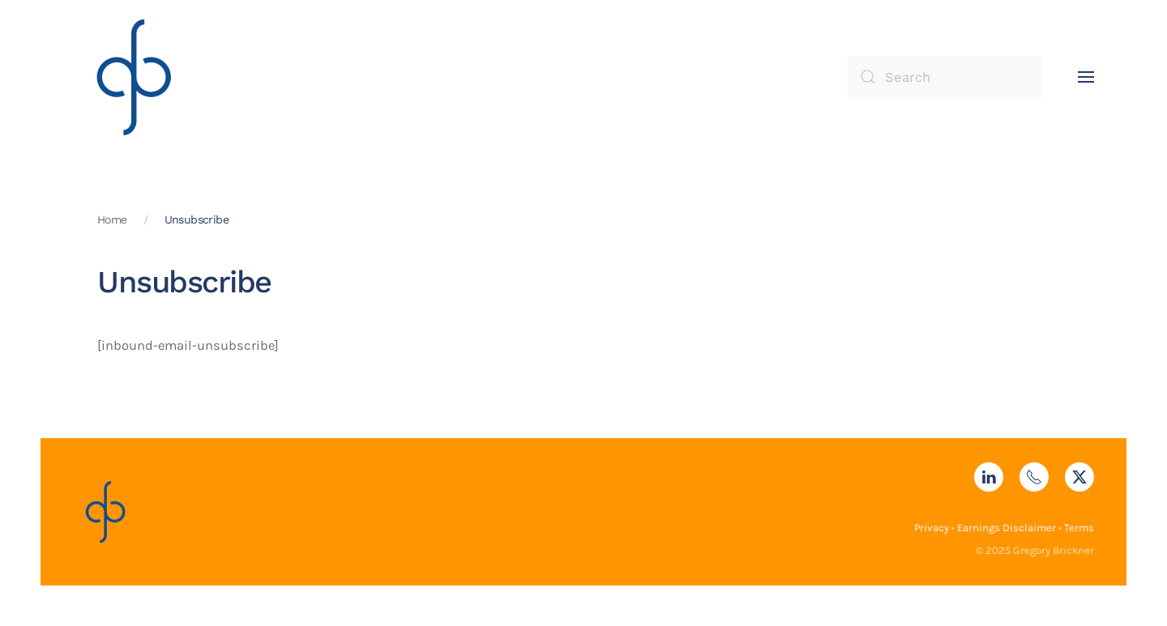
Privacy (931, 528)
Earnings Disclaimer (1006, 528)
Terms (1079, 528)
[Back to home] (133, 77)
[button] (1086, 76)
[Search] (945, 77)
